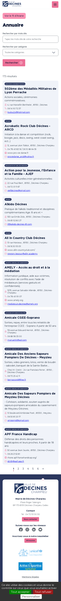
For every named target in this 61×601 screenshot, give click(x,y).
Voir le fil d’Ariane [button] (14, 15)
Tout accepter (20, 591)
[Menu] (55, 4)
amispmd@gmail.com (18, 420)
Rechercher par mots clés (15, 33)
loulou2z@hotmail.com (18, 112)
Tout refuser (43, 591)
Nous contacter (30, 519)
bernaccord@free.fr (16, 380)
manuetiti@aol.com (17, 340)
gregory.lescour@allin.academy (22, 254)
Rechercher (14, 62)
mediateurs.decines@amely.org (22, 304)
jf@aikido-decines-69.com (19, 224)
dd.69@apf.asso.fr (15, 461)
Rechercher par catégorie (15, 46)
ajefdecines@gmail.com (18, 190)
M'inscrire (30, 541)
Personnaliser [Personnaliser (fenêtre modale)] (31, 596)
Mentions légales (30, 577)
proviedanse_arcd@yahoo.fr (20, 156)
